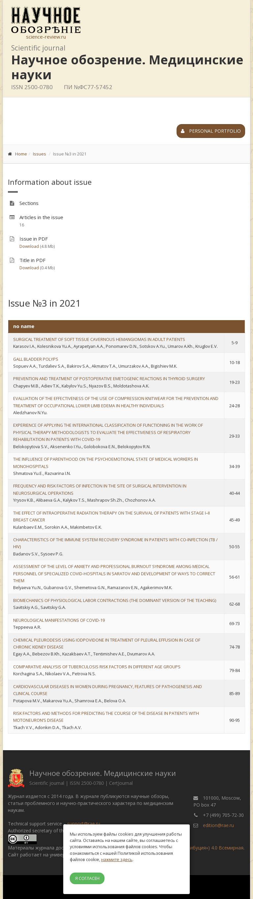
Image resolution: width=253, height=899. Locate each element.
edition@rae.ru (218, 825)
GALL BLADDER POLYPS (35, 359)
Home (21, 154)
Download (29, 246)
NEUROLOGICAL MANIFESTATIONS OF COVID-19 (59, 620)
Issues (39, 154)
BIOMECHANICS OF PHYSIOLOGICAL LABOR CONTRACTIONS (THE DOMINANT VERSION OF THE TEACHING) (114, 600)
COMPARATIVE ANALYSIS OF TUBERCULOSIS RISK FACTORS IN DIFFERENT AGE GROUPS (97, 667)
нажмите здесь (116, 859)
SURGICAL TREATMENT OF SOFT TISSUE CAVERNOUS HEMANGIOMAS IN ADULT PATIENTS (99, 339)
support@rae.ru (83, 823)
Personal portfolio (211, 131)
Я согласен (87, 878)
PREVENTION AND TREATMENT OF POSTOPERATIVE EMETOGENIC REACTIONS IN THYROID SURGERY (109, 379)
